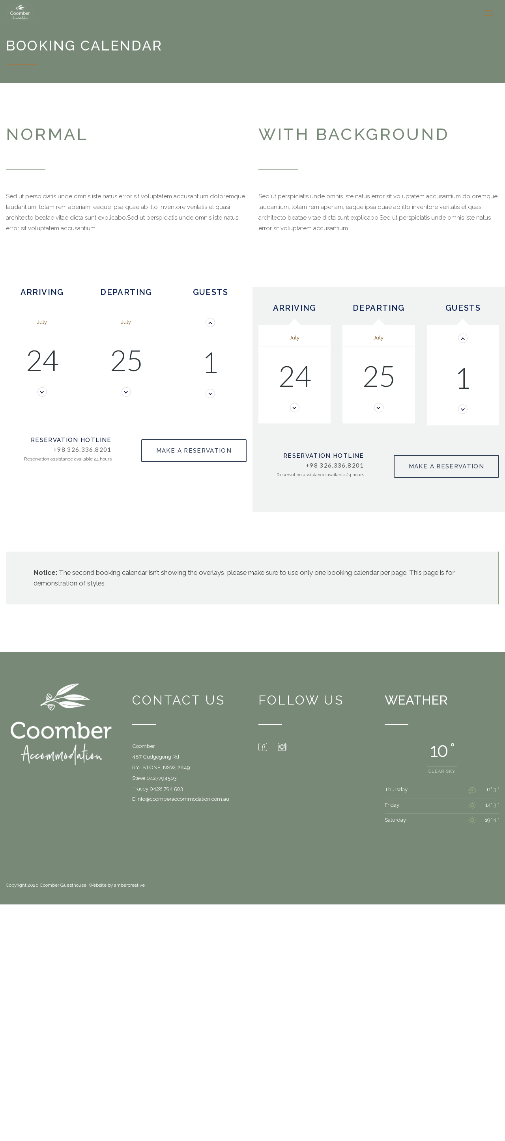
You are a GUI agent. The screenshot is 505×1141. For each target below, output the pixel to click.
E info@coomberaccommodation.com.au (180, 797)
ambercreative (129, 883)
